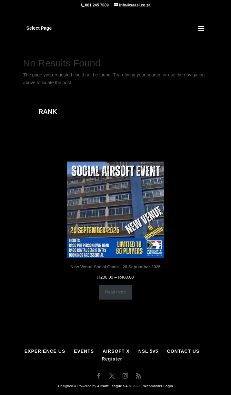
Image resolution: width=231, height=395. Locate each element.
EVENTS (84, 351)
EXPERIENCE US (45, 351)
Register (112, 358)
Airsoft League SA (112, 386)
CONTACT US (183, 351)
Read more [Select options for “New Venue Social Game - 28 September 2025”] (115, 292)
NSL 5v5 (148, 351)
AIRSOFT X (116, 351)
